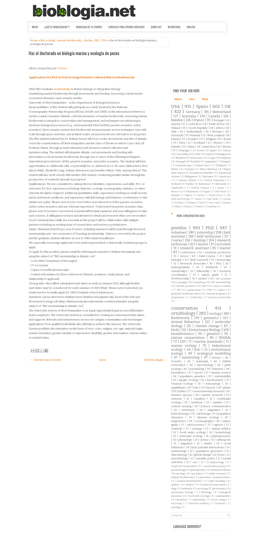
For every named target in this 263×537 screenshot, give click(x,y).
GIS (183, 341)
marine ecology (185, 346)
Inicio (35, 27)
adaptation (214, 409)
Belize (175, 169)
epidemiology (199, 499)
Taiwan (198, 199)
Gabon (227, 150)
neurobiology (180, 458)
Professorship (180, 278)
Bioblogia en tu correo (89, 27)
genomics (212, 318)
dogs (174, 488)
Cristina (62, 68)
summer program (216, 293)
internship (205, 232)
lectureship (224, 259)
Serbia (201, 195)
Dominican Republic (202, 172)
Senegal (180, 161)
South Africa (217, 124)
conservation (188, 308)
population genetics (193, 376)
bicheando (220, 503)
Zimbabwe (211, 206)
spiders (175, 484)
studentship (196, 297)
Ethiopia (192, 202)
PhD (97, 40)
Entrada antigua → (155, 359)
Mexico (218, 142)
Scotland (200, 142)
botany (217, 357)
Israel (200, 150)
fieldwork (213, 267)
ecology (215, 314)
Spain (203, 106)
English (191, 27)
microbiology (206, 364)
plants (227, 387)
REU (205, 286)
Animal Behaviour (186, 322)
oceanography (205, 421)
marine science (221, 372)
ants (196, 462)
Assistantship (62, 89)
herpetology (223, 432)
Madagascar (223, 154)
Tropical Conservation (184, 466)
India (209, 154)
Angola (206, 191)
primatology (197, 368)
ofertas (88, 40)
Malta (178, 206)
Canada (214, 116)
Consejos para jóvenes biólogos (126, 27)
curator (203, 278)
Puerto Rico (203, 165)
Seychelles (183, 154)
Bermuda (221, 183)
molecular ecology (191, 436)
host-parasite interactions (208, 447)
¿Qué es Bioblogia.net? (57, 27)
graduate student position (186, 293)
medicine (197, 402)
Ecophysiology (216, 462)
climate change (208, 326)
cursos (185, 256)
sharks (209, 443)
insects (211, 387)
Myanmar (193, 191)
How (192, 99)
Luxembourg (183, 165)
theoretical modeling (199, 503)
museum (177, 398)
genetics (214, 334)
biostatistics (179, 372)
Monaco (188, 206)
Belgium (211, 139)
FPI (179, 289)
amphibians (178, 387)
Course (177, 240)
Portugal (218, 120)
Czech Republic (198, 127)
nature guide (211, 274)
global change (203, 454)
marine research (212, 394)
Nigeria (189, 195)
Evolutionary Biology (205, 330)
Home (34, 40)
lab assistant (223, 278)
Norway (217, 131)
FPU (210, 289)
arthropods (224, 439)
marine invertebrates (190, 480)
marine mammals (209, 341)
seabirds (177, 428)
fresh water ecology (193, 432)
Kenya (227, 146)
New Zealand (216, 135)
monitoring (191, 357)
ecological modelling (214, 353)
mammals (203, 361)
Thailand (221, 165)
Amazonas (196, 157)
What (205, 99)
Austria (176, 124)
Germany (194, 112)
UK (228, 106)
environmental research (209, 391)
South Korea (215, 195)
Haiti (202, 202)
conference (189, 252)
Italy (174, 131)
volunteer (179, 232)
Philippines (191, 176)
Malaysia (225, 157)
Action (204, 439)
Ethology (207, 492)
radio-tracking (217, 480)
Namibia (181, 157)
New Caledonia (209, 169)
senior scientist (222, 286)
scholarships (179, 271)
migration (187, 443)
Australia (189, 116)
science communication (216, 406)
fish (197, 349)
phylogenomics (221, 436)
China (191, 146)
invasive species (182, 394)
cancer (199, 372)
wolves (190, 484)
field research (199, 259)
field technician (209, 236)
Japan (213, 150)
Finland (176, 127)
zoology (197, 428)
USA (104, 40)
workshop (200, 282)
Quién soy (156, 27)
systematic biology (183, 492)
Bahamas (204, 183)
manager (182, 282)
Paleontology (179, 454)
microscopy (177, 503)
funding (200, 240)
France (199, 120)
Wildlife (225, 338)
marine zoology (219, 499)
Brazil (227, 139)
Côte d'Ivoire (221, 191)
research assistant (195, 248)
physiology (186, 439)
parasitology (178, 469)
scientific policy (206, 458)
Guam (221, 187)
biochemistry (215, 379)
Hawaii (175, 146)
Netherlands (194, 131)
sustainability (223, 376)
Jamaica (227, 202)
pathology (176, 507)
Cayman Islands (188, 180)
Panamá (195, 135)
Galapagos (184, 150)
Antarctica (209, 146)
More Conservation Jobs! (191, 216)
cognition (200, 398)
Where (178, 99)
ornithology (183, 313)
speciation (197, 473)
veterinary (189, 409)
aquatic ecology (189, 379)
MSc (219, 263)
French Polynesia (215, 180)
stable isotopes (217, 473)
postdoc (180, 227)
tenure (203, 244)
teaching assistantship (219, 297)
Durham (179, 202)
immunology (179, 451)
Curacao (227, 199)
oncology (202, 488)
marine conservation (189, 338)
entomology (213, 383)
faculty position (186, 286)
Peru (182, 142)
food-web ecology (199, 495)
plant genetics (198, 469)
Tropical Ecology (183, 383)
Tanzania (207, 176)
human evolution (221, 469)
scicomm (224, 244)
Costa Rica (195, 124)
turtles (182, 391)
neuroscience (196, 424)
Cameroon (224, 176)
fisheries (218, 368)
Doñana (189, 169)
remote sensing (182, 406)
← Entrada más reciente (45, 359)
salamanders (223, 495)
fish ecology (48, 40)
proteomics (220, 488)
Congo (212, 157)
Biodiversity (181, 318)
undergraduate (182, 267)
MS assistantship (221, 282)
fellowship (204, 271)
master (225, 248)
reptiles (218, 402)
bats (196, 387)
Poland (175, 139)
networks (187, 488)
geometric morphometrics (215, 477)
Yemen (199, 206)
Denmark (177, 135)
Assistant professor (218, 252)
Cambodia (177, 187)
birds (175, 330)
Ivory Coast (214, 202)
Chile (198, 154)
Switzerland (221, 112)
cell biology (203, 413)
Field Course (208, 256)
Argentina (210, 161)
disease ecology (209, 417)
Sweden (177, 120)
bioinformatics (183, 334)
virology (181, 473)
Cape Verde (212, 199)
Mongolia (175, 195)
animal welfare (221, 428)
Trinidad (195, 161)
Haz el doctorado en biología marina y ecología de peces (74, 53)
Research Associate (193, 263)
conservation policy (214, 466)
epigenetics (179, 421)
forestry (177, 361)
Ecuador (193, 139)
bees (221, 454)
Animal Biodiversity (182, 477)
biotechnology (180, 413)
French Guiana (200, 187)
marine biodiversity (69, 40)
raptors (218, 424)
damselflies (182, 499)
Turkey (190, 183)
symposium (194, 289)
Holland (176, 183)
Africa (220, 127)
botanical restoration (213, 484)
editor (222, 289)
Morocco (177, 191)
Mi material (174, 27)
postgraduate (178, 297)
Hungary (226, 161)
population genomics (210, 451)
